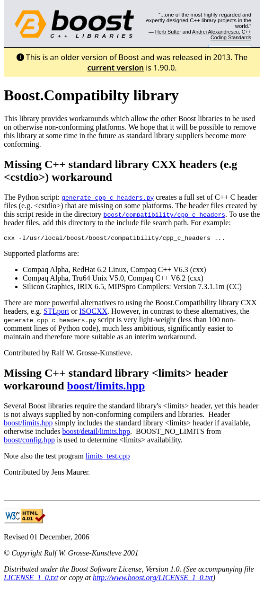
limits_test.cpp (108, 457)
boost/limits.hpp (106, 387)
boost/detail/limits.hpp (96, 433)
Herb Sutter (168, 32)
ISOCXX (93, 313)
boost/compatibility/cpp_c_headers (164, 214)
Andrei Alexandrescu (215, 32)
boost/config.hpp (29, 441)
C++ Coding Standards (231, 34)
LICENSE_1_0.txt (31, 579)
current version (115, 67)
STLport (56, 313)
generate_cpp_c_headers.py (108, 197)
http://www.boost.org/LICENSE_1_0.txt (153, 579)
